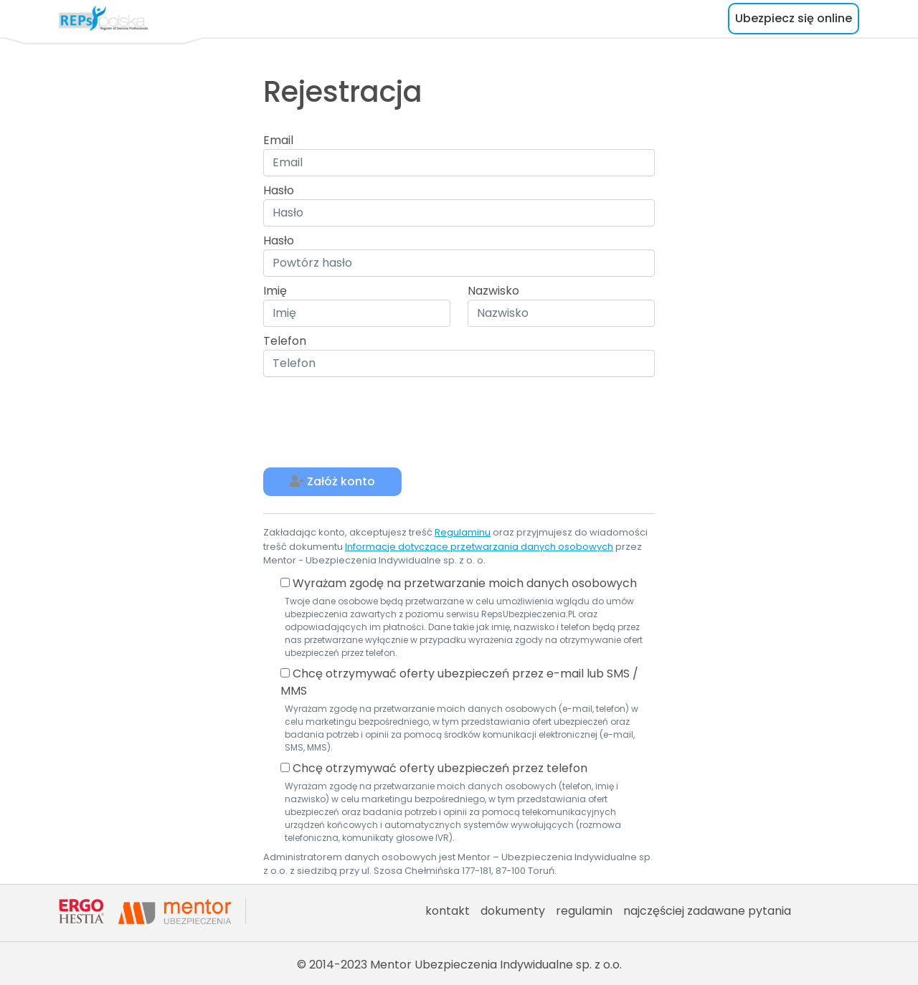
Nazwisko (493, 290)
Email (278, 140)
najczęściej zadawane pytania (707, 911)
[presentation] (372, 422)
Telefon (284, 341)
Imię (275, 290)
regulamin (584, 911)
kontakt (447, 911)
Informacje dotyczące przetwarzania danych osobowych (479, 546)
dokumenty (513, 911)
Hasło (278, 190)
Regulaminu (463, 532)
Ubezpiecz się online (793, 18)
